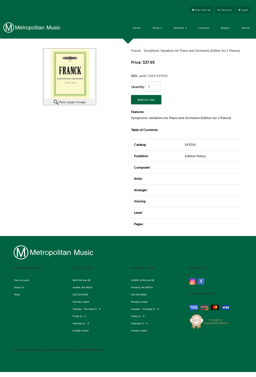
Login (243, 9)
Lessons (203, 28)
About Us (19, 287)
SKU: (135, 76)
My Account (224, 9)
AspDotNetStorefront (91, 350)
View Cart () (201, 9)
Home (137, 28)
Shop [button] (157, 28)
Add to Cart (146, 100)
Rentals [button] (180, 28)
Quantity (137, 87)
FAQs (17, 294)
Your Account (21, 280)
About (245, 28)
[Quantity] (153, 86)
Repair (225, 28)
